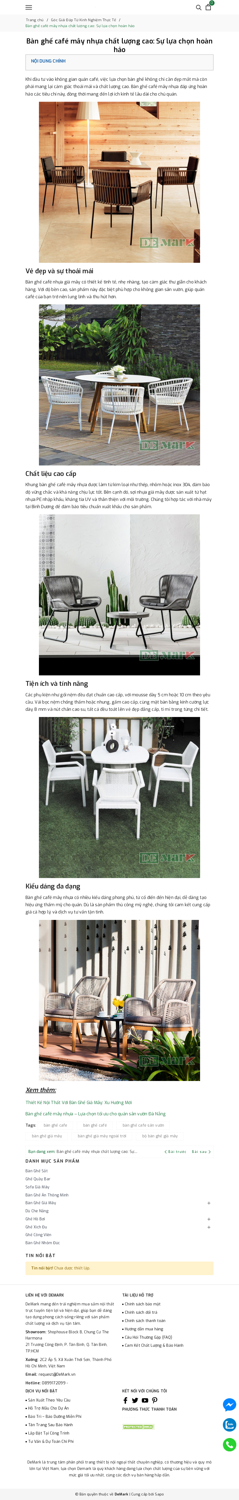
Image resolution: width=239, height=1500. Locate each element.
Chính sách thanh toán (145, 1320)
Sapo (159, 1494)
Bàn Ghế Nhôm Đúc (43, 1243)
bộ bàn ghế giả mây (160, 1136)
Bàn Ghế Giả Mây (41, 1203)
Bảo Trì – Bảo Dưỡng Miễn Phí (54, 1416)
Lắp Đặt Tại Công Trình (49, 1433)
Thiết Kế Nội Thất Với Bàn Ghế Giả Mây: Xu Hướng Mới (79, 1102)
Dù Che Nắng (37, 1211)
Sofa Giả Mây (37, 1187)
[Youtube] (145, 1400)
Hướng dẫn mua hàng (144, 1329)
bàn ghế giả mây (47, 1136)
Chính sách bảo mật (143, 1304)
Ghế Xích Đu (36, 1227)
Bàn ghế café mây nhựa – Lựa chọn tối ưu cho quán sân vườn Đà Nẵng (96, 1114)
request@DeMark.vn (57, 1374)
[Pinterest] (154, 1400)
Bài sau (201, 1152)
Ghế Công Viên (38, 1234)
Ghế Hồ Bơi (35, 1219)
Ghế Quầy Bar (38, 1179)
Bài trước (176, 1152)
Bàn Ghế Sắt (37, 1171)
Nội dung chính (48, 61)
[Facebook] (125, 1400)
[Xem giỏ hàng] (208, 7)
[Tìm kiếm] (199, 7)
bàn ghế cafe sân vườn (143, 1125)
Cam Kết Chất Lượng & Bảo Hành (154, 1345)
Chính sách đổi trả (141, 1312)
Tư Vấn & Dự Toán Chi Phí (51, 1441)
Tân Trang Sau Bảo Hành (50, 1425)
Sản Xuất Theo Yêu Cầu (49, 1400)
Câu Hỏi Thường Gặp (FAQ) (148, 1337)
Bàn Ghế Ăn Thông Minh (47, 1195)
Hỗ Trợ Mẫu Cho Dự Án (48, 1408)
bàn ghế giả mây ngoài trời (102, 1136)
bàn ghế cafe (55, 1125)
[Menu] (29, 7)
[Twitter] (135, 1400)
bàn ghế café (95, 1125)
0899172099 (54, 1383)
